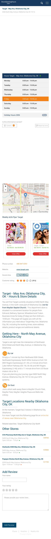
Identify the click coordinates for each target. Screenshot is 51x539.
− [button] (5, 190)
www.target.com (23, 269)
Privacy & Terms (25, 534)
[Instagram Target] (24, 275)
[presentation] (20, 518)
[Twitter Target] (21, 275)
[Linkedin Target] (27, 275)
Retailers (24, 531)
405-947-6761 (22, 264)
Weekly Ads (35, 531)
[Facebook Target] (18, 275)
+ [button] (5, 186)
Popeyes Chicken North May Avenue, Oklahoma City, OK (22, 459)
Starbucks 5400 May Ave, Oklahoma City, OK (18, 447)
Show (44, 115)
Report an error (42, 126)
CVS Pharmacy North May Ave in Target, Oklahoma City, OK (24, 435)
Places (14, 531)
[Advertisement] (25, 45)
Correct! (9, 125)
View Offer (16, 254)
